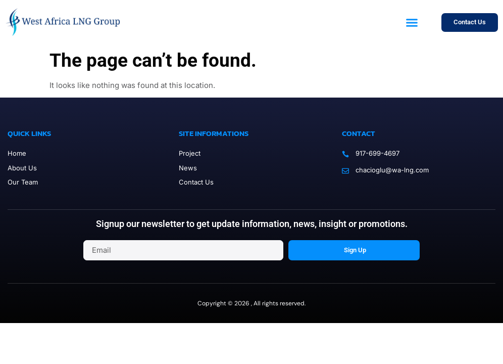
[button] (412, 22)
